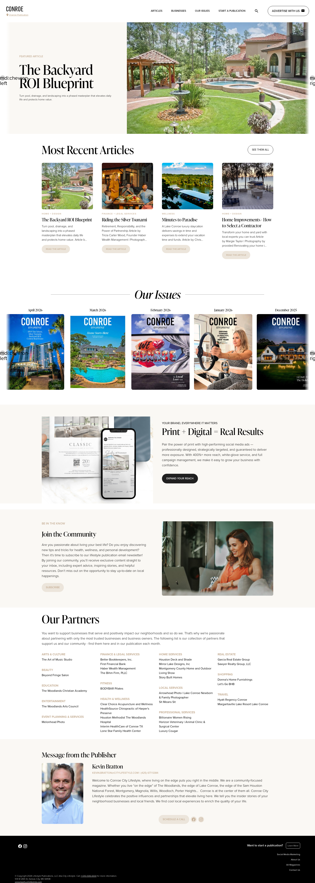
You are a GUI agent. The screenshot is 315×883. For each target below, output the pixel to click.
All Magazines (293, 864)
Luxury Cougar (168, 731)
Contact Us (294, 870)
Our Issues (202, 10)
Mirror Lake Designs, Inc (174, 664)
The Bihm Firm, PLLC (113, 673)
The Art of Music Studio (57, 659)
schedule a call (174, 819)
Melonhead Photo (53, 722)
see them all (260, 149)
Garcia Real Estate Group (234, 659)
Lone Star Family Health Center (120, 731)
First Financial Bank (113, 664)
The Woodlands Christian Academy (64, 691)
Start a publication (232, 10)
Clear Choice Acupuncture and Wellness (126, 704)
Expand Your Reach (179, 478)
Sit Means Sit (167, 702)
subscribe (53, 587)
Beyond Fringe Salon (55, 675)
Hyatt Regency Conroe (232, 700)
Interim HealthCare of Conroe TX (121, 726)
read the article (56, 249)
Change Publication (17, 14)
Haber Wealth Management (118, 668)
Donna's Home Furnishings (235, 680)
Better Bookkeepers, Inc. (116, 659)
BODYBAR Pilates (111, 688)
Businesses (178, 10)
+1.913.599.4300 (88, 876)
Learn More (293, 845)
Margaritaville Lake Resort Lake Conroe (243, 704)
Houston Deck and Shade (175, 659)
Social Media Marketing (288, 854)
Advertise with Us (288, 11)
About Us (295, 859)
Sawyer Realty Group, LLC (234, 664)
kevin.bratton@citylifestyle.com (115, 772)
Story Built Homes (170, 677)
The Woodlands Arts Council (60, 706)
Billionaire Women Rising (175, 717)
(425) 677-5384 (149, 772)
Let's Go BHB (226, 684)
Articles (156, 10)
